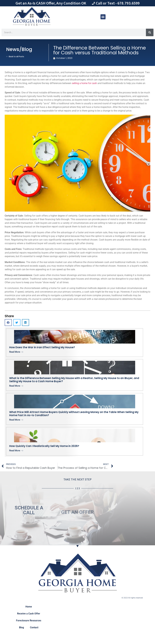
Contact (34, 627)
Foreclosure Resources (28, 620)
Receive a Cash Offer (28, 613)
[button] (103, 16)
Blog (21, 627)
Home (28, 606)
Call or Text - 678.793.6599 (118, 3)
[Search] (149, 32)
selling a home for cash (84, 83)
